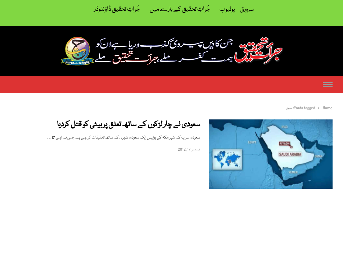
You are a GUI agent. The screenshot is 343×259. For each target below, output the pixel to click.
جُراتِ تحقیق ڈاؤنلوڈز (117, 9)
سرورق (247, 9)
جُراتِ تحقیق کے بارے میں (180, 9)
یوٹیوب (227, 9)
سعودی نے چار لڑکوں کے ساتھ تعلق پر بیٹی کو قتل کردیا (128, 125)
